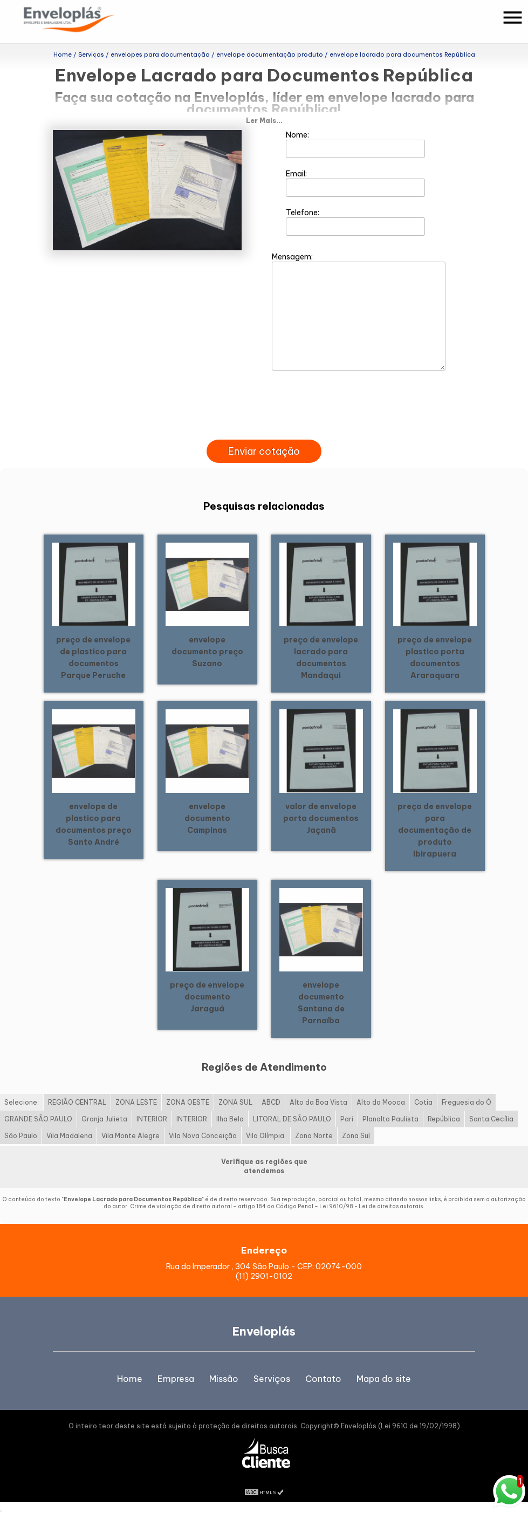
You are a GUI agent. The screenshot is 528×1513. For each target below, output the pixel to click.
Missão (223, 1378)
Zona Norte (314, 1136)
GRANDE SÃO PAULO (38, 1119)
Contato (323, 1378)
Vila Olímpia (266, 1136)
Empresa (175, 1378)
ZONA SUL (235, 1102)
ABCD (271, 1102)
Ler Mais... (264, 121)
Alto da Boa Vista (318, 1102)
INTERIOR (151, 1119)
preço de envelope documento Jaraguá (207, 997)
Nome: (356, 144)
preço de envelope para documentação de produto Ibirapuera (434, 830)
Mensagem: (358, 311)
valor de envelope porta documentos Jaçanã (321, 818)
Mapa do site (383, 1378)
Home (129, 1378)
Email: (356, 183)
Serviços (271, 1378)
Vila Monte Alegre (130, 1136)
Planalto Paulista (390, 1119)
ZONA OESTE (187, 1102)
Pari (346, 1119)
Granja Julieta (104, 1119)
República (444, 1119)
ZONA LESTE (136, 1102)
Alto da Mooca (380, 1102)
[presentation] (264, 427)
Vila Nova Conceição (203, 1136)
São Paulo (20, 1136)
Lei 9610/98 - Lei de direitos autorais (371, 1206)
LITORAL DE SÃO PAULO (292, 1119)
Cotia (423, 1102)
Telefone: (356, 222)
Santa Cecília (491, 1119)
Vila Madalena (69, 1136)
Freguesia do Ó (466, 1102)
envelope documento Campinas (207, 818)
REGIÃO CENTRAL (77, 1102)
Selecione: (21, 1102)
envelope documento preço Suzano (207, 651)
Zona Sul (356, 1136)
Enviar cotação (264, 451)
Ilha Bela (230, 1119)
